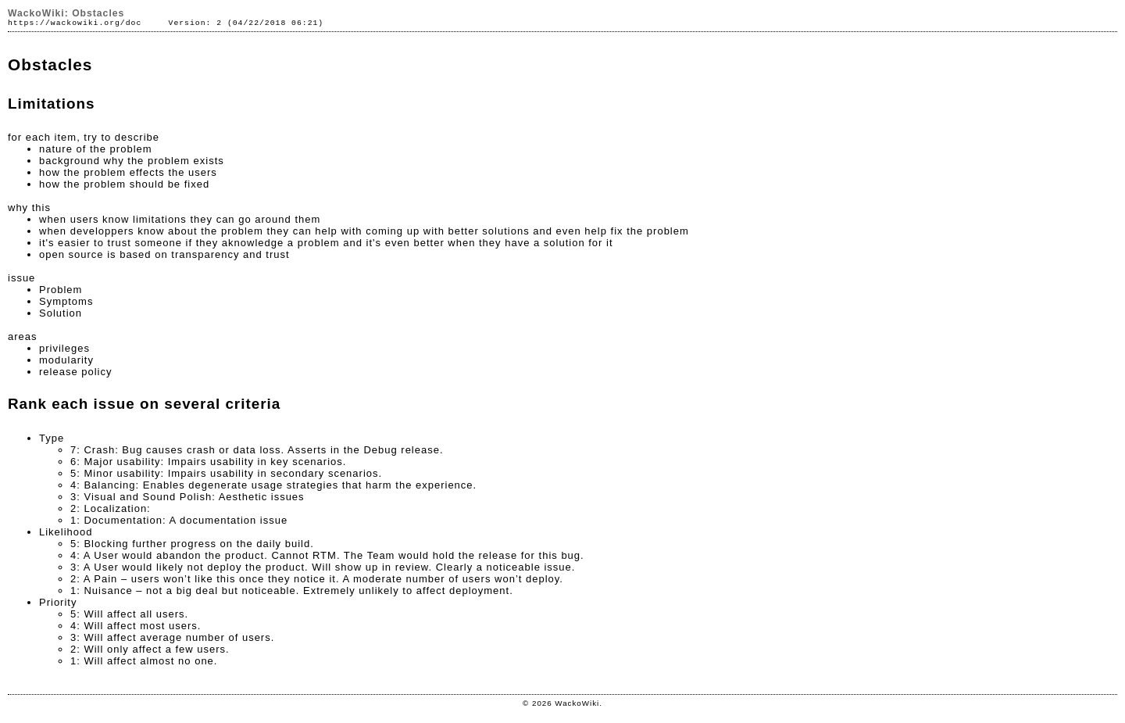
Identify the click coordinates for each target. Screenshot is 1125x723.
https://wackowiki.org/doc (74, 23)
